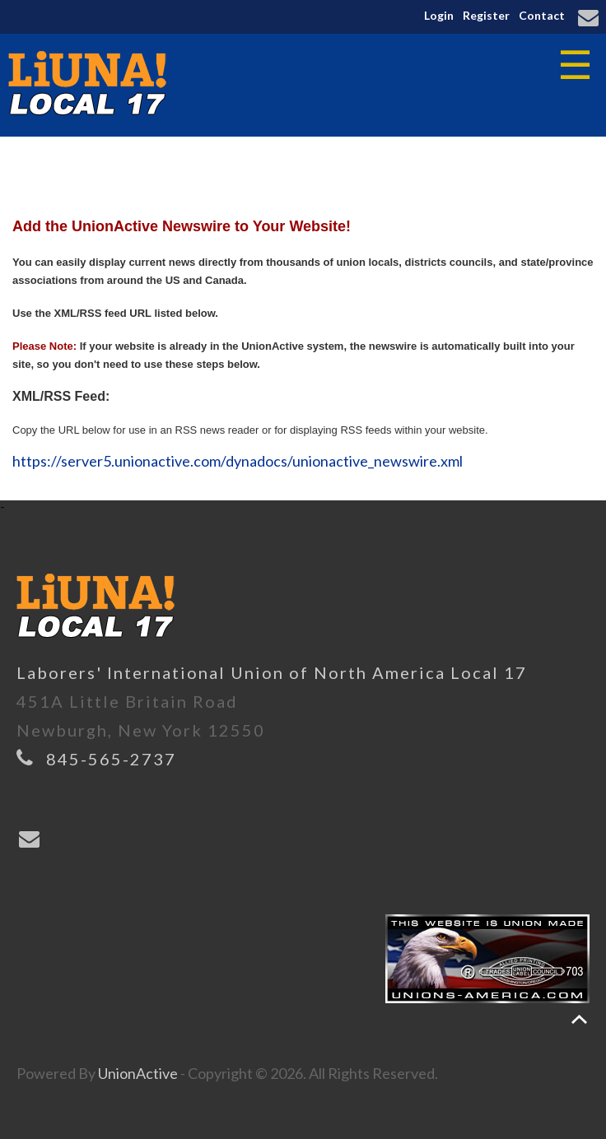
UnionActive (138, 1073)
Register (486, 15)
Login (439, 15)
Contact (542, 15)
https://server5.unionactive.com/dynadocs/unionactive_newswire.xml (237, 461)
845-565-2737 (111, 759)
